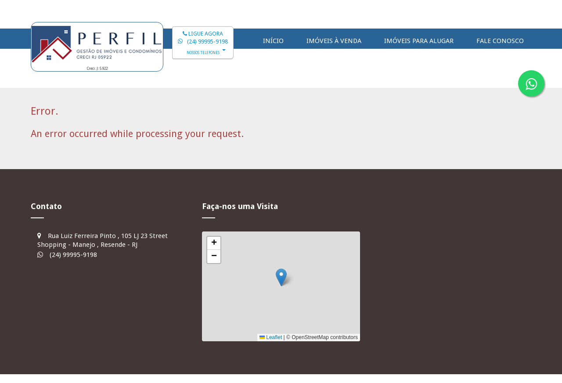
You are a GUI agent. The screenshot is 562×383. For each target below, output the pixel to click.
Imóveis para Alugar (419, 41)
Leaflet (270, 337)
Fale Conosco (500, 41)
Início (273, 41)
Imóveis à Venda (333, 41)
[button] (281, 277)
